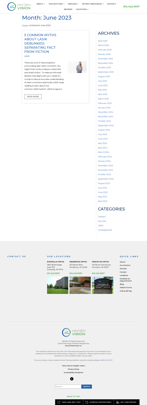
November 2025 (105, 63)
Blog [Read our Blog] (122, 284)
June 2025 (103, 85)
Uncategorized (105, 230)
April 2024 (102, 148)
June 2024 (103, 139)
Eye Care (102, 221)
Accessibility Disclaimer (73, 372)
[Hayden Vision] (73, 332)
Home (25, 25)
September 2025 (106, 72)
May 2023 (102, 197)
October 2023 (104, 174)
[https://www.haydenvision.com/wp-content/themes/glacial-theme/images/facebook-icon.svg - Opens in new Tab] (72, 379)
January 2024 (104, 161)
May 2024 (102, 143)
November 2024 (105, 116)
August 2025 (104, 76)
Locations (81, 9)
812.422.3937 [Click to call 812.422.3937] (53, 273)
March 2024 (103, 152)
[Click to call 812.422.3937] (131, 6)
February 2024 (105, 157)
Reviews (68, 9)
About (40, 4)
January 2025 (104, 108)
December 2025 (105, 59)
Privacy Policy (73, 369)
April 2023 (102, 201)
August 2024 (104, 130)
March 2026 (103, 45)
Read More (33, 97)
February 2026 (105, 50)
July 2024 (102, 134)
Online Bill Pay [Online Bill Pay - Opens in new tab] (126, 291)
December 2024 (105, 112)
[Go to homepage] (18, 6)
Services (72, 4)
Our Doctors (56, 4)
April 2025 (102, 94)
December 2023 (105, 166)
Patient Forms (126, 288)
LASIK (27, 56)
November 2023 (105, 170)
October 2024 (104, 121)
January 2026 (104, 54)
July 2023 (102, 188)
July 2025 (102, 81)
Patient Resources (92, 4)
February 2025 (105, 103)
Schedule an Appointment (126, 280)
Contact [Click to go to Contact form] (111, 4)
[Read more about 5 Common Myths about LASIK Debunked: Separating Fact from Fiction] (77, 67)
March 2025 (103, 99)
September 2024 (106, 125)
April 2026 (102, 41)
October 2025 (104, 67)
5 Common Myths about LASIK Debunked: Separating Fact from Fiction (40, 43)
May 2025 (102, 90)
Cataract (102, 217)
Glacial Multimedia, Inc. (73, 346)
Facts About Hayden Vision (73, 366)
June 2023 (103, 192)
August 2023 (104, 183)
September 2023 (106, 179)
